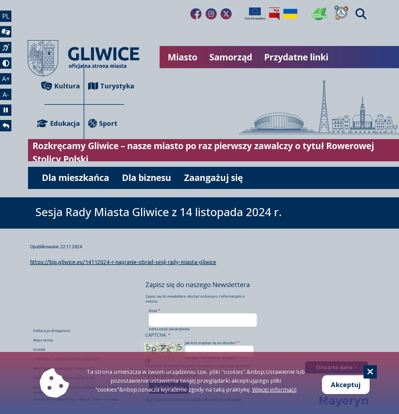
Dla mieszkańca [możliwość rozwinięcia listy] (75, 177)
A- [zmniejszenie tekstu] (7, 105)
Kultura (62, 85)
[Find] (361, 14)
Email (153, 310)
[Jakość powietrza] (319, 13)
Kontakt (39, 350)
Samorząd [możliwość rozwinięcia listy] (230, 57)
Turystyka (106, 85)
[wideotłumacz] (6, 35)
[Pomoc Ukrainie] (290, 13)
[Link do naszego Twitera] (226, 13)
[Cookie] (370, 372)
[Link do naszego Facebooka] (195, 13)
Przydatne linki (296, 57)
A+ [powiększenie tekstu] (7, 88)
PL (6, 17)
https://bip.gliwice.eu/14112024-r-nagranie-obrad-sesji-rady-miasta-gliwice (123, 262)
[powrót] (6, 141)
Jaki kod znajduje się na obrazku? (210, 343)
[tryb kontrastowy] (6, 70)
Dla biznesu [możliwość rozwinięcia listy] (146, 177)
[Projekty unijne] (255, 13)
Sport (102, 123)
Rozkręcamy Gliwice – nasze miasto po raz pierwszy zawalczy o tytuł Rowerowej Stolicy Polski (203, 152)
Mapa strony (43, 340)
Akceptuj (346, 384)
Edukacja (62, 123)
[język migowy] (6, 52)
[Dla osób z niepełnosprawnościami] (341, 13)
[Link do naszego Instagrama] (211, 13)
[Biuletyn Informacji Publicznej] (274, 13)
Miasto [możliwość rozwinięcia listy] (182, 57)
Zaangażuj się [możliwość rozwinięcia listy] (213, 177)
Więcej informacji (274, 389)
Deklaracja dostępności (51, 331)
